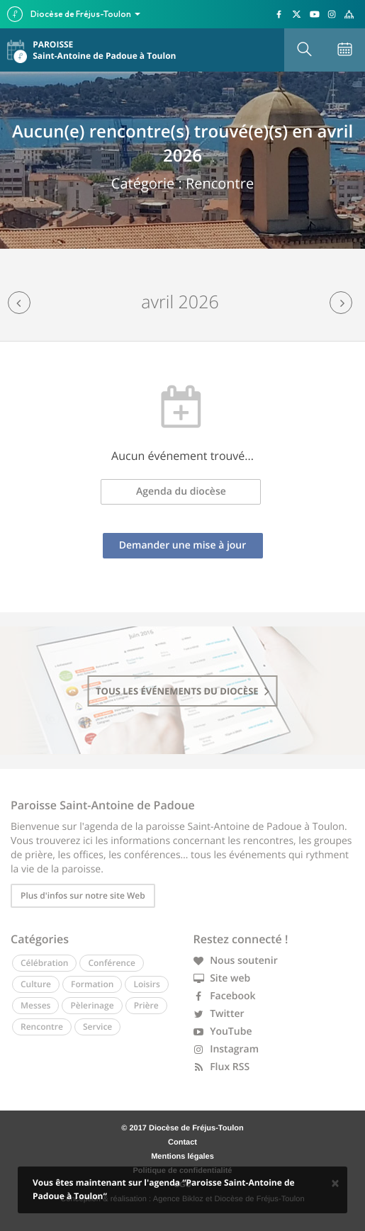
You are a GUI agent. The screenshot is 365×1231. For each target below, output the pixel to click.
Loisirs (146, 984)
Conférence (111, 963)
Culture (36, 984)
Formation (92, 984)
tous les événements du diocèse (182, 691)
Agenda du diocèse (181, 491)
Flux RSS (221, 1067)
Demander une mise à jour (183, 545)
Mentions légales (182, 1156)
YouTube (222, 1031)
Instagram (226, 1049)
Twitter (219, 1014)
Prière (146, 1005)
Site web (222, 978)
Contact (182, 1142)
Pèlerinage (91, 1005)
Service (97, 1027)
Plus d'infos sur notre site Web (83, 895)
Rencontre (42, 1027)
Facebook (224, 996)
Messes (35, 1005)
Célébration (44, 963)
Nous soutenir (235, 960)
